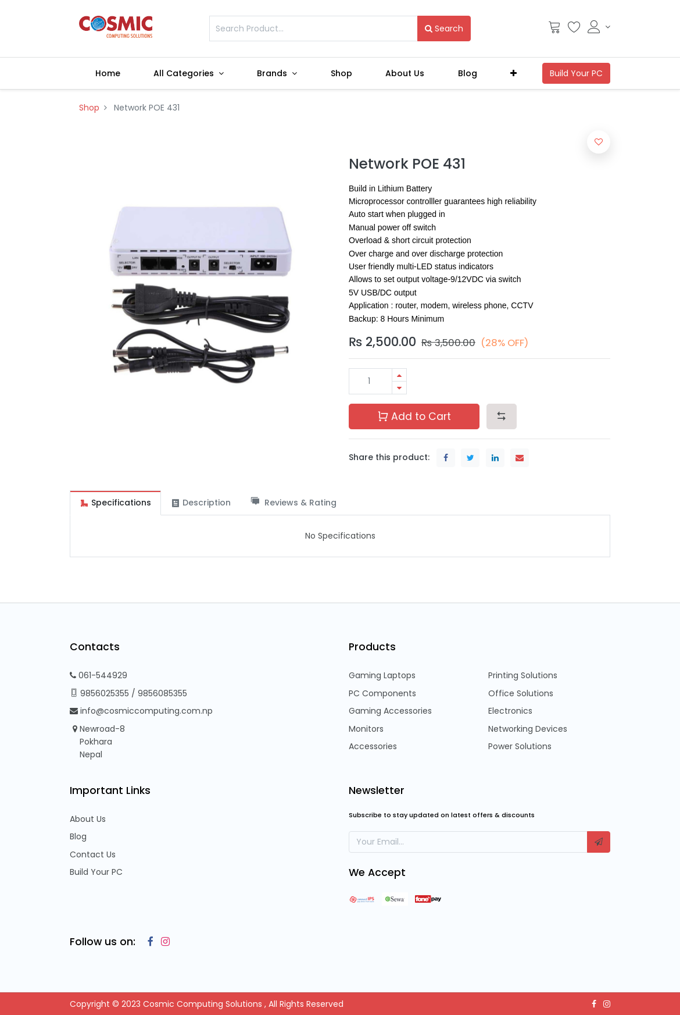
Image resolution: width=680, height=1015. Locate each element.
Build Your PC (96, 872)
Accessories (373, 746)
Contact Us (93, 854)
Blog (78, 836)
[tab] (115, 502)
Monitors (366, 729)
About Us (88, 819)
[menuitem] (107, 73)
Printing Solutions (522, 675)
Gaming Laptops (382, 675)
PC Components (382, 693)
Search (444, 28)
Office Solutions (520, 693)
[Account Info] (599, 26)
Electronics (510, 711)
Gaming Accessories (390, 711)
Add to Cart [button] (414, 416)
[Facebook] (147, 942)
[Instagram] (163, 942)
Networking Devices (527, 729)
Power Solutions (520, 746)
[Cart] (554, 29)
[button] (514, 73)
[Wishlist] (574, 29)
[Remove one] (399, 388)
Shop (89, 107)
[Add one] (399, 375)
